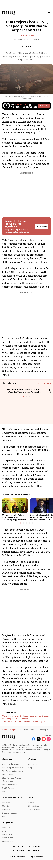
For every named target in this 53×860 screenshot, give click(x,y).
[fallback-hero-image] (15, 505)
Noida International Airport (36, 716)
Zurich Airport (38, 721)
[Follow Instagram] (49, 739)
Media (31, 797)
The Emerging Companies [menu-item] (12, 771)
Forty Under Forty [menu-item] (9, 784)
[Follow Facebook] (33, 739)
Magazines (7, 822)
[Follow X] (39, 739)
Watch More (43, 383)
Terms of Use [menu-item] (37, 846)
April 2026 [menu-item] (6, 831)
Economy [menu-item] (6, 809)
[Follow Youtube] (44, 739)
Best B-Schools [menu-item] (8, 788)
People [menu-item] (30, 767)
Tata (4, 716)
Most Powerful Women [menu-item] (11, 778)
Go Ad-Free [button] (42, 226)
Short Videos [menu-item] (33, 806)
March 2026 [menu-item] (7, 834)
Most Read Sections (12, 797)
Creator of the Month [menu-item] (10, 764)
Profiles (32, 759)
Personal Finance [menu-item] (9, 813)
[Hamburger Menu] (49, 13)
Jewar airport (14, 716)
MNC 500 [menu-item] (6, 791)
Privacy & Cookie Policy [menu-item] (20, 846)
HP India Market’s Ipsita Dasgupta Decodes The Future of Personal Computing (23, 392)
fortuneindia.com (27, 36)
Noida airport (22, 719)
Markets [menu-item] (5, 806)
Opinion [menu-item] (5, 816)
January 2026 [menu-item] (7, 841)
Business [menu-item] (6, 802)
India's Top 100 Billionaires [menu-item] (13, 767)
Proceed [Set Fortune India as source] (43, 106)
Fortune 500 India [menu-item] (9, 774)
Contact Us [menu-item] (36, 850)
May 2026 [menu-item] (6, 827)
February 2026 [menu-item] (8, 838)
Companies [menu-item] (32, 764)
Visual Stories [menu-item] (34, 809)
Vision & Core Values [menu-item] (21, 850)
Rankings (7, 759)
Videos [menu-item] (31, 802)
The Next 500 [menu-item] (7, 781)
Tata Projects (8, 719)
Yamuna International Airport (16, 721)
